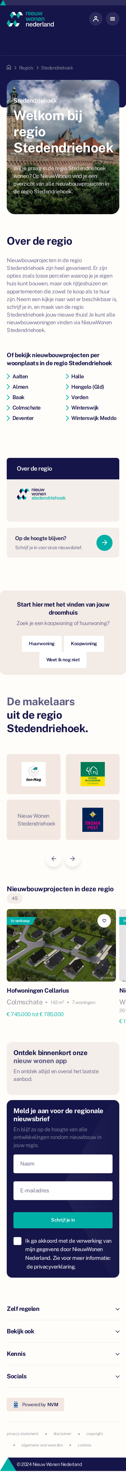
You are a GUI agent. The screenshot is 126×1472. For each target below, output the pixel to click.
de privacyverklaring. (51, 1267)
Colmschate (24, 408)
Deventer (20, 418)
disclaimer (62, 1433)
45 (14, 898)
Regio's (26, 67)
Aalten (17, 376)
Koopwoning (84, 643)
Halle (75, 376)
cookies (84, 1445)
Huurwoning (42, 643)
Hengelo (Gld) (85, 387)
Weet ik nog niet (63, 659)
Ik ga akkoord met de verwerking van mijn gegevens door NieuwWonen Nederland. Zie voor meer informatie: (68, 1254)
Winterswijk (82, 408)
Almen (17, 387)
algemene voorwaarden (42, 1445)
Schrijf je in (63, 1220)
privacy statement (23, 1433)
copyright (94, 1433)
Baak (16, 397)
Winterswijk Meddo (91, 418)
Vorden (77, 397)
